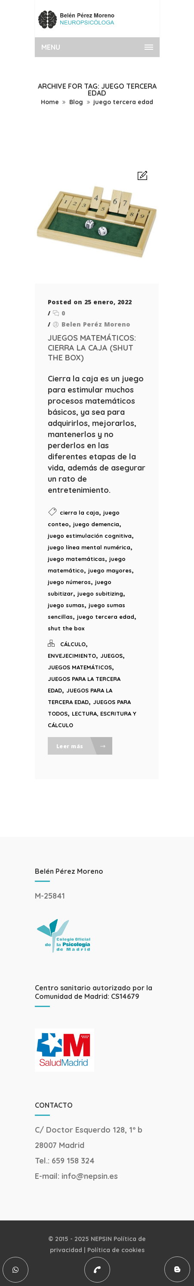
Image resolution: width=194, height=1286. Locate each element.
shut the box (66, 628)
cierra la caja (79, 512)
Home (50, 102)
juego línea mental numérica (89, 547)
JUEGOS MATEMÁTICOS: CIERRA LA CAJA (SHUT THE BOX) (92, 348)
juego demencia (96, 524)
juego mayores (110, 570)
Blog (76, 102)
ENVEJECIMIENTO (72, 655)
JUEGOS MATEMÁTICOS (80, 667)
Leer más (81, 746)
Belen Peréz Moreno (96, 324)
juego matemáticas (76, 558)
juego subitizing (100, 593)
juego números (69, 582)
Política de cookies (116, 1250)
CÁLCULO (73, 644)
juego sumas (66, 605)
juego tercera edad (123, 102)
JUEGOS (111, 655)
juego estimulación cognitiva (90, 535)
